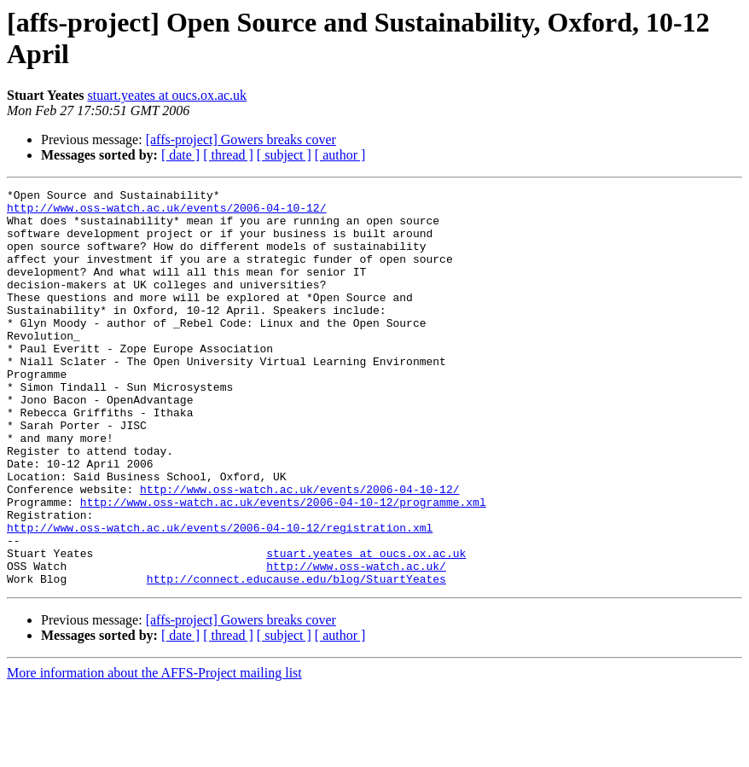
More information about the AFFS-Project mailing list (154, 752)
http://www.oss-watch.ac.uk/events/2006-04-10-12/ (166, 212)
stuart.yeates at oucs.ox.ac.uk (167, 95)
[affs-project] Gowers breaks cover (241, 139)
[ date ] (180, 155)
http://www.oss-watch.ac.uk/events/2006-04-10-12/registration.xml (220, 596)
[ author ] (340, 155)
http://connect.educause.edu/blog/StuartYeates (296, 657)
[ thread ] (228, 155)
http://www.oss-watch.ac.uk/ (356, 642)
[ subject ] (284, 155)
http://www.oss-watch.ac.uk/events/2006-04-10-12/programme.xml (283, 565)
